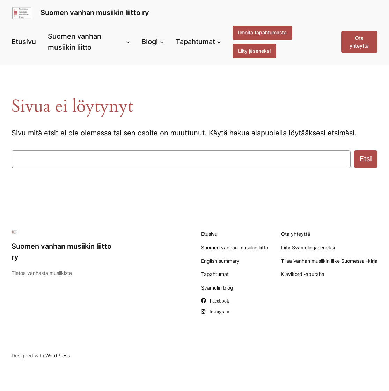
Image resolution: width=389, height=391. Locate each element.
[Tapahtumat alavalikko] (219, 42)
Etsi (366, 159)
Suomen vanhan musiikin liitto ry (95, 12)
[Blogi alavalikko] (162, 42)
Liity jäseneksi (254, 51)
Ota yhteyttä (359, 42)
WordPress (57, 355)
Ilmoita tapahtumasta (262, 32)
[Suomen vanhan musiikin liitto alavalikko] (128, 42)
